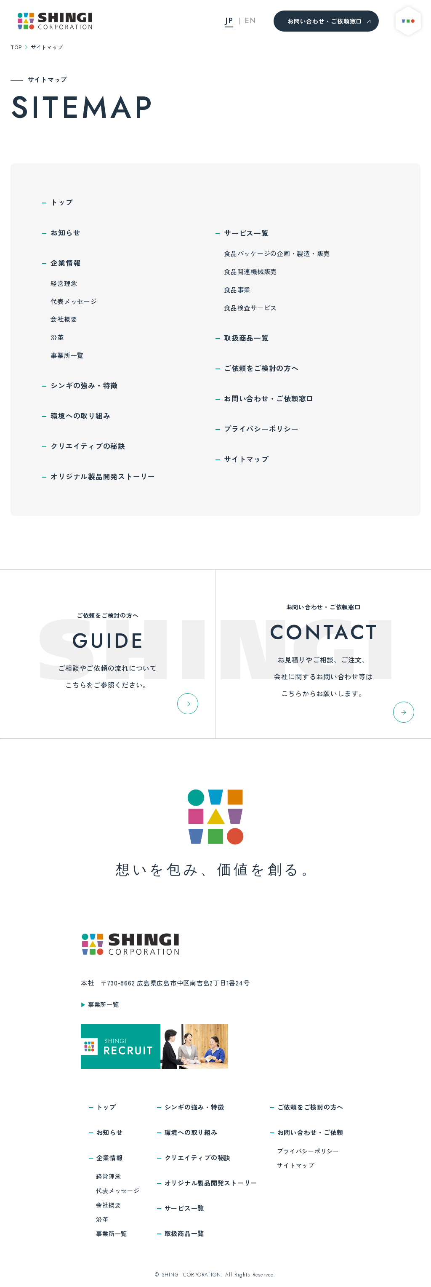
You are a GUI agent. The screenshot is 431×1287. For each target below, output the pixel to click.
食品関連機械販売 (250, 271)
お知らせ (65, 232)
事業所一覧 (67, 355)
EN (251, 20)
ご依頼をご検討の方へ (261, 368)
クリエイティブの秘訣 (88, 446)
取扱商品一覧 (246, 338)
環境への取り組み (80, 416)
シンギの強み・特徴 (84, 385)
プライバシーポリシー (261, 429)
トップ (62, 202)
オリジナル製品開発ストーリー (103, 476)
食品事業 (237, 289)
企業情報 (65, 263)
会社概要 (64, 319)
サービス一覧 (246, 233)
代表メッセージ (74, 301)
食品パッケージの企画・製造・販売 (277, 253)
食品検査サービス (250, 307)
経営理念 (64, 283)
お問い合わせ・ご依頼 (310, 1132)
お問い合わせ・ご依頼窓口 (329, 21)
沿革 (57, 337)
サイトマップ (246, 459)
